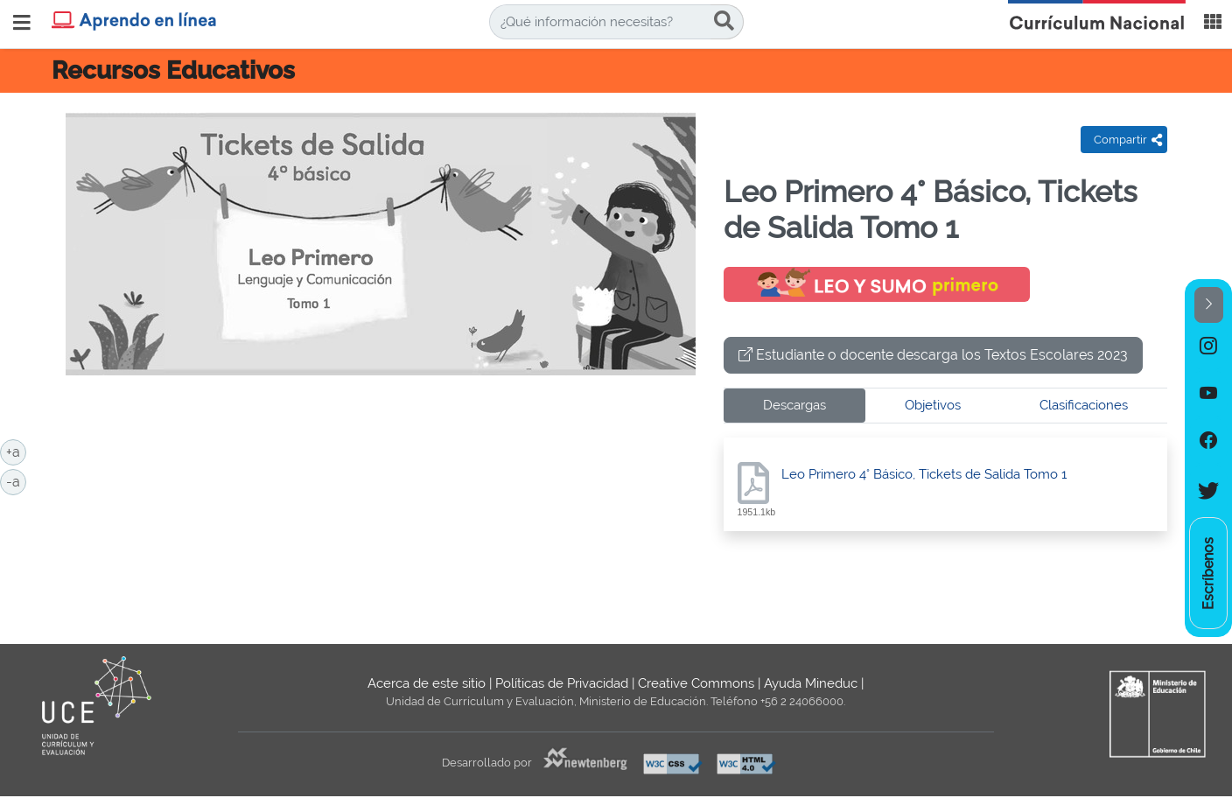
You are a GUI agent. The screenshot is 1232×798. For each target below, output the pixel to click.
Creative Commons (696, 683)
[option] (1208, 346)
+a (16, 450)
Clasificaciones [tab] (1084, 405)
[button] (1208, 305)
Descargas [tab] (794, 405)
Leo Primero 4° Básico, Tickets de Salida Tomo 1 (924, 474)
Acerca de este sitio (427, 683)
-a (16, 480)
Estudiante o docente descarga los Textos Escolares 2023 (933, 354)
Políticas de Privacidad (561, 683)
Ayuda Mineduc (811, 683)
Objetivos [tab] (933, 405)
